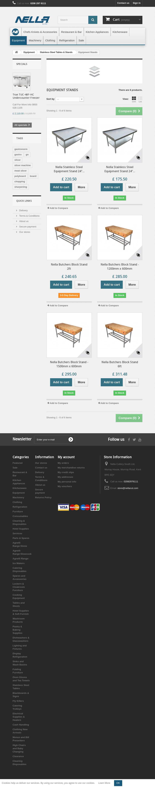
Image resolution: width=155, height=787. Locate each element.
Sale (15, 467)
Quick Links (24, 200)
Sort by (50, 99)
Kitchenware (19, 488)
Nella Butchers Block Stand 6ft (119, 364)
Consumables (20, 516)
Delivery (23, 210)
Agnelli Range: (21, 558)
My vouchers (65, 486)
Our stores (24, 232)
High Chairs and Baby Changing (19, 748)
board (33, 176)
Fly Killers (18, 701)
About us (23, 221)
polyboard (20, 176)
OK (118, 783)
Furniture (18, 511)
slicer (17, 160)
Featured (18, 463)
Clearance (18, 756)
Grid (134, 99)
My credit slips (66, 472)
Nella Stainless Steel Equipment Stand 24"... (69, 169)
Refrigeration (20, 506)
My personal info (67, 481)
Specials (21, 64)
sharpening (20, 187)
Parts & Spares (21, 538)
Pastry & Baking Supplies (17, 629)
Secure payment (27, 226)
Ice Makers (19, 563)
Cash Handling (21, 724)
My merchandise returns (71, 467)
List (140, 99)
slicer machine (22, 165)
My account (66, 457)
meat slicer (20, 170)
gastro (18, 154)
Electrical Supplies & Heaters (19, 716)
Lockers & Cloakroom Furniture (19, 587)
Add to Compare (59, 208)
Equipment (19, 492)
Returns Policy (43, 497)
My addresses (65, 477)
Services (17, 533)
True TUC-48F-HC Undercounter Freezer (26, 96)
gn (27, 154)
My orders (63, 463)
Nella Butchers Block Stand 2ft (69, 266)
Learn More (104, 783)
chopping (19, 181)
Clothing (17, 502)
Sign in (137, 3)
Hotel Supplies (21, 528)
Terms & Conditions (29, 215)
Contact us (123, 3)
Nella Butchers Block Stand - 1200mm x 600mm (120, 266)
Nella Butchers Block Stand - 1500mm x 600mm (69, 364)
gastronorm (20, 149)
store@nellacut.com (128, 488)
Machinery (18, 497)
